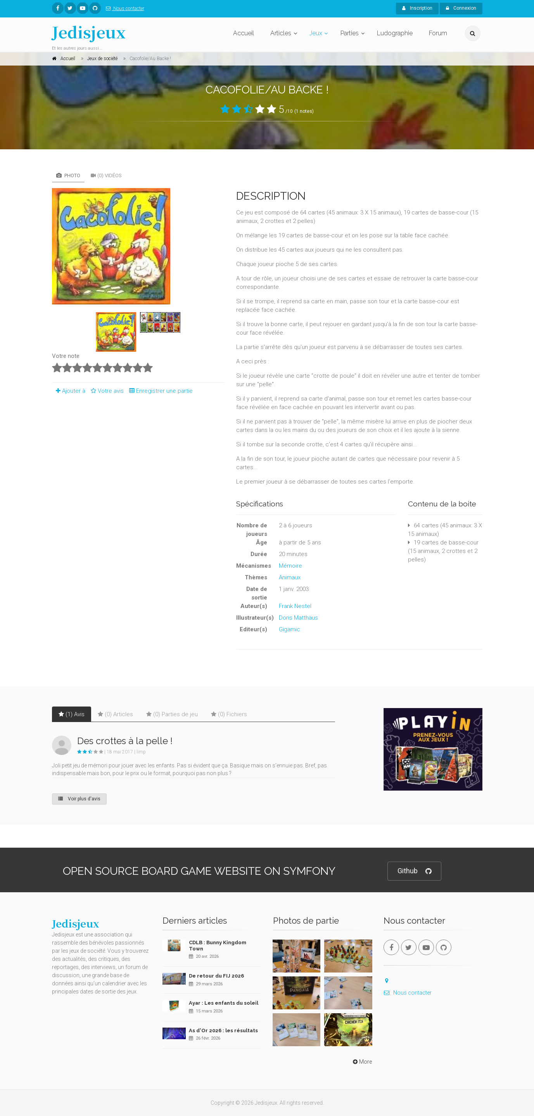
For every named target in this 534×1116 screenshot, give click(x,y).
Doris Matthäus (298, 617)
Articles (280, 33)
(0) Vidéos (106, 175)
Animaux (290, 577)
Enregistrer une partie (159, 390)
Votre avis (106, 390)
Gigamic (289, 629)
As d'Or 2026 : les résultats (223, 1030)
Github (414, 871)
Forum (438, 33)
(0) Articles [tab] (115, 714)
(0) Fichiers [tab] (229, 714)
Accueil (243, 33)
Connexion (461, 8)
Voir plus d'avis (79, 799)
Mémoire (290, 565)
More (361, 1062)
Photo (68, 175)
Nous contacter (123, 8)
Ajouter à (68, 390)
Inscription (417, 8)
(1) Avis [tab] (72, 714)
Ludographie (395, 33)
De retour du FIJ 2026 (216, 976)
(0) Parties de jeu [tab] (172, 714)
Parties (349, 33)
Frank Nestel (295, 606)
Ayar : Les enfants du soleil (223, 1003)
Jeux (315, 33)
